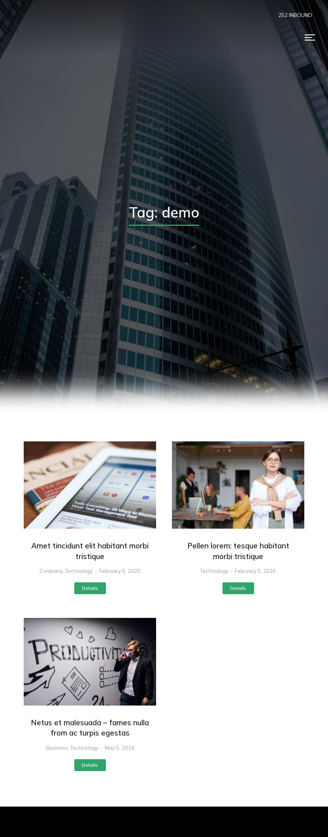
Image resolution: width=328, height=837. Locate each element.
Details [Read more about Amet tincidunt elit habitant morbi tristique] (90, 588)
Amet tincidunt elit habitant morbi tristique (90, 551)
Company (51, 571)
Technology (79, 571)
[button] (309, 37)
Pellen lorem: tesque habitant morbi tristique (238, 551)
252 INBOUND (295, 15)
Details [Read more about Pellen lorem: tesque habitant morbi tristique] (238, 588)
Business (57, 748)
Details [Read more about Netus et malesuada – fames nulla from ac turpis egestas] (90, 765)
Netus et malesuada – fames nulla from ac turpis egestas (90, 728)
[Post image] (90, 485)
